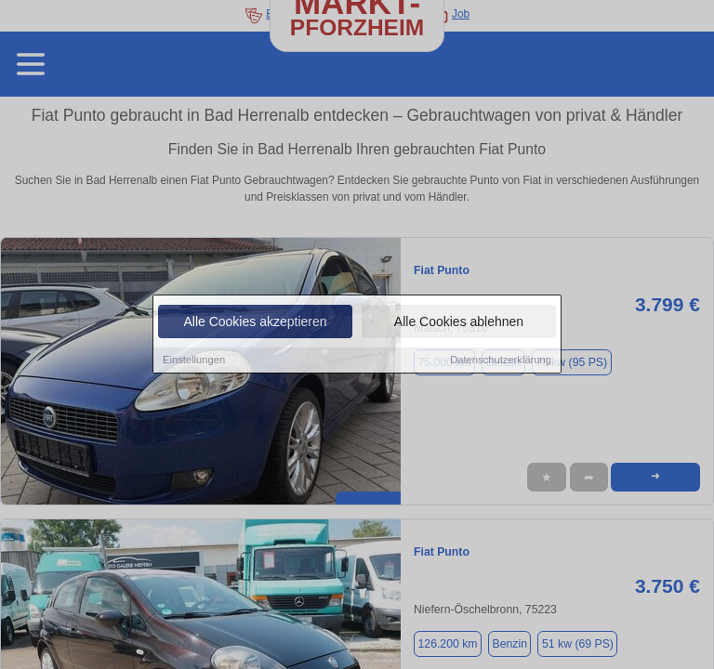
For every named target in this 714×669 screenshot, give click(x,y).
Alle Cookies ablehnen (458, 322)
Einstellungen (194, 360)
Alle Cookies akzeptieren (254, 322)
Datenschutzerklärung (500, 360)
